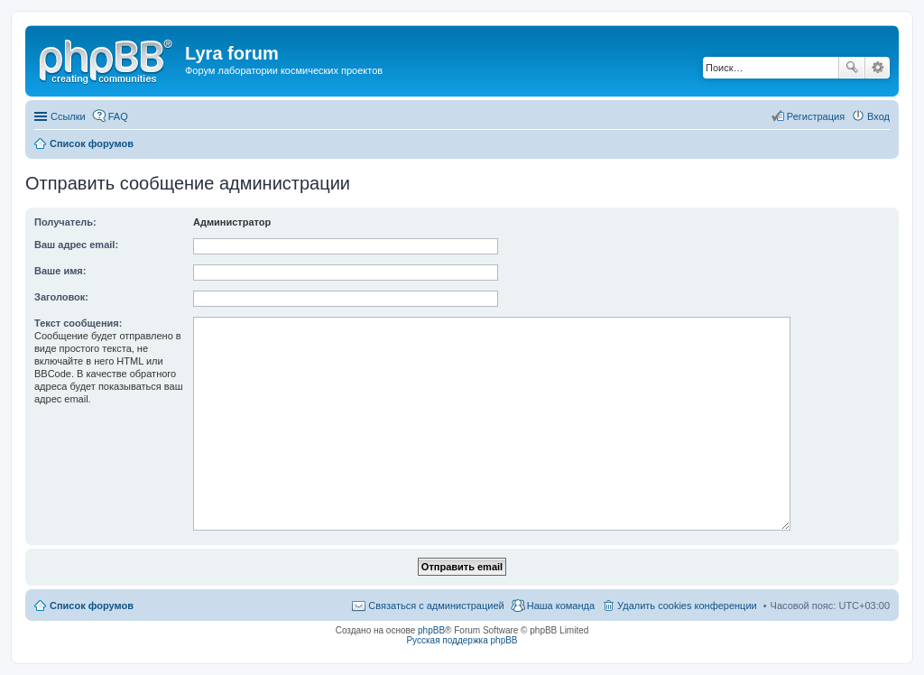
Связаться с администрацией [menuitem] (436, 605)
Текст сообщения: (78, 323)
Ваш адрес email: (76, 244)
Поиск (851, 68)
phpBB (431, 630)
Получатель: (65, 222)
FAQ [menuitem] (118, 116)
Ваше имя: (60, 270)
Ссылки (68, 116)
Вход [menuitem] (878, 116)
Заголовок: (61, 296)
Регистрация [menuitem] (816, 116)
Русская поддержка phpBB (461, 640)
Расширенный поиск (877, 68)
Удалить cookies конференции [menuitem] (687, 605)
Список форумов (92, 605)
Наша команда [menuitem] (561, 605)
